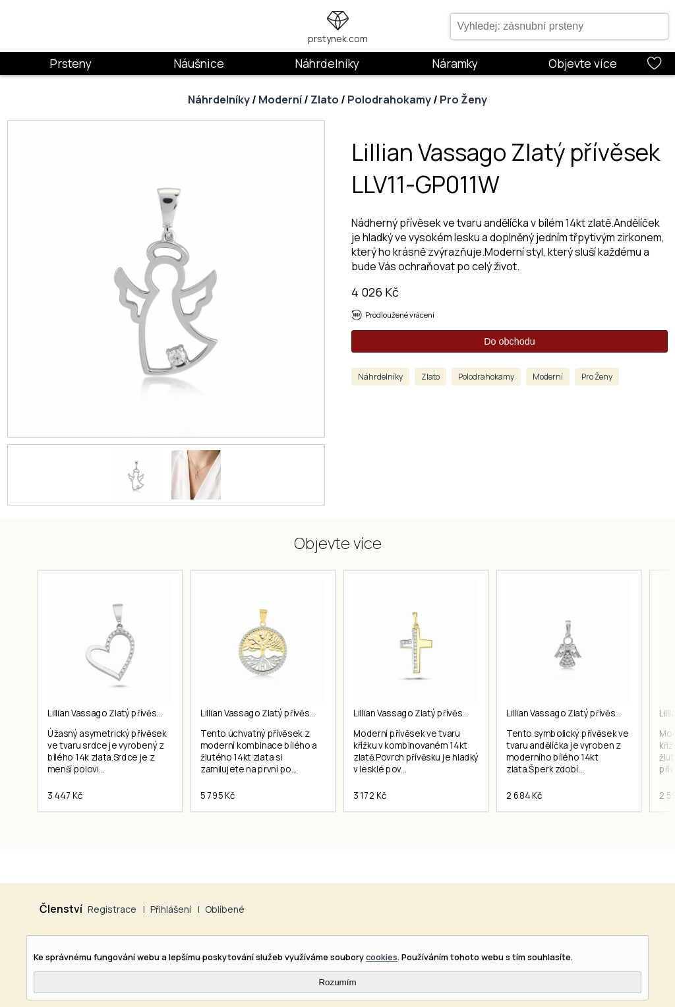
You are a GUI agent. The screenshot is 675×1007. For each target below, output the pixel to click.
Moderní (280, 99)
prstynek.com (338, 38)
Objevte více (582, 63)
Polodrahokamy (389, 99)
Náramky (455, 63)
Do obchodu (509, 341)
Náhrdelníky (327, 63)
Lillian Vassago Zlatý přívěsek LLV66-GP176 (440, 713)
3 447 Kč (64, 795)
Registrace (112, 909)
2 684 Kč (524, 795)
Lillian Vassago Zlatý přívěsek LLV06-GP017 (287, 713)
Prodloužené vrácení (399, 315)
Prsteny (70, 63)
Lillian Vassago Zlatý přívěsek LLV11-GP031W (137, 713)
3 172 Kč (369, 795)
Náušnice (198, 63)
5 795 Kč (217, 795)
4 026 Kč (375, 292)
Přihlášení (170, 909)
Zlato (324, 99)
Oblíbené (225, 909)
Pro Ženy (463, 99)
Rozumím (337, 982)
